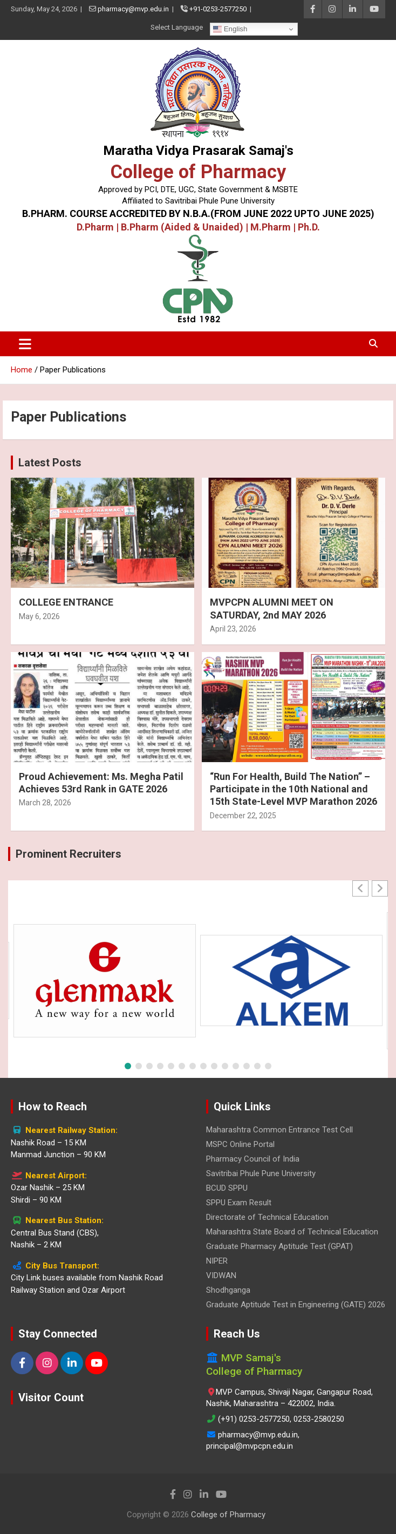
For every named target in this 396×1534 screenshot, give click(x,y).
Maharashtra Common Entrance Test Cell (279, 1130)
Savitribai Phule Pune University (261, 1173)
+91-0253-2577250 (218, 9)
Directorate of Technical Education (267, 1217)
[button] (380, 888)
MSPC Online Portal (240, 1144)
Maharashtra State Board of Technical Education (292, 1232)
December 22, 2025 (243, 815)
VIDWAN (221, 1275)
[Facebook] (22, 1363)
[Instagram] (47, 1363)
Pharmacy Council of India (252, 1159)
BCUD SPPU (227, 1188)
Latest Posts (49, 462)
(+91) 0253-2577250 (254, 1419)
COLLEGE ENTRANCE (66, 602)
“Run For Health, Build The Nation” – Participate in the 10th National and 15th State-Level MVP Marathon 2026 (293, 789)
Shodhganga (228, 1290)
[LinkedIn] (71, 1363)
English (230, 29)
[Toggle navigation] (25, 343)
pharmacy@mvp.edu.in (133, 9)
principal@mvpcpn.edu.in (249, 1446)
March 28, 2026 (45, 802)
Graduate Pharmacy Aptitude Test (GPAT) (279, 1246)
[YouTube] (96, 1363)
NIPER (217, 1261)
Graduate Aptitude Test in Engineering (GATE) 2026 (295, 1304)
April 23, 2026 (233, 629)
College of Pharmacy (198, 171)
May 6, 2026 (39, 616)
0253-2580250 (318, 1419)
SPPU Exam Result (238, 1202)
